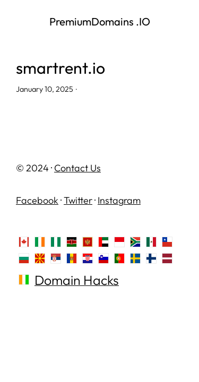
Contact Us (77, 168)
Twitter (78, 200)
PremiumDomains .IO (99, 21)
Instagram (119, 200)
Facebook (37, 200)
